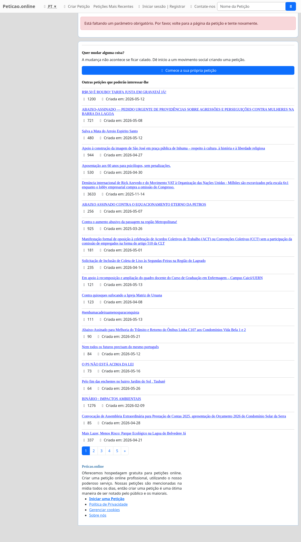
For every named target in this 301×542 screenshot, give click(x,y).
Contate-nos (202, 6)
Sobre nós (97, 515)
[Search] (251, 6)
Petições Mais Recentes (113, 6)
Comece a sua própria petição (188, 70)
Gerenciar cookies (104, 509)
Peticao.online (19, 6)
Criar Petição (76, 6)
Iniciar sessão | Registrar (161, 6)
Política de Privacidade (108, 504)
